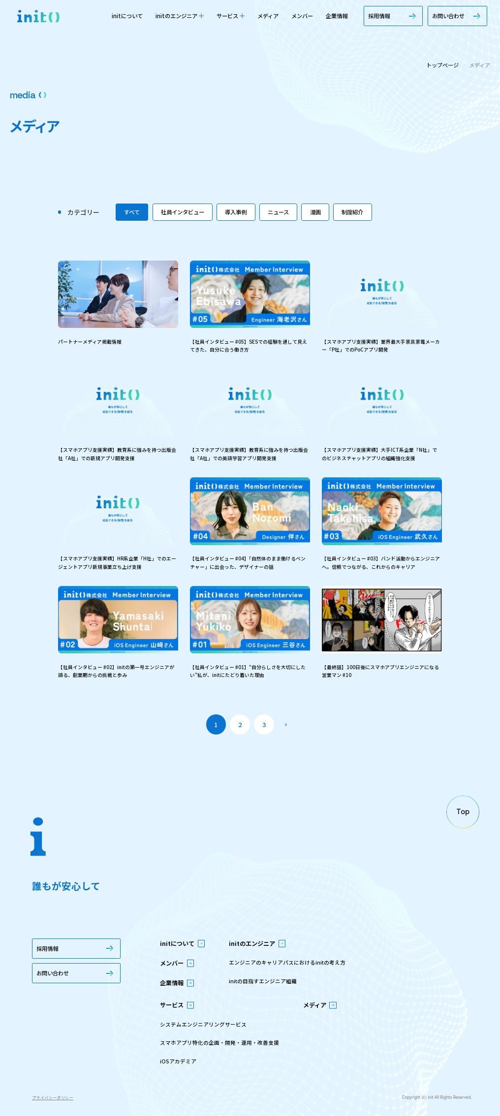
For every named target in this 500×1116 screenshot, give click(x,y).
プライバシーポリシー (52, 1097)
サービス (231, 16)
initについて (127, 16)
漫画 (315, 212)
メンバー (302, 16)
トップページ (442, 65)
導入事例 (236, 212)
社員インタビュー (182, 212)
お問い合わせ (457, 16)
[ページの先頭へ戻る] (462, 811)
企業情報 (336, 16)
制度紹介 (352, 212)
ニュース (278, 212)
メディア (268, 16)
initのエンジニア (180, 16)
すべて (132, 212)
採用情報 (393, 16)
